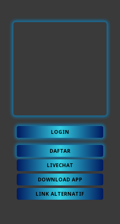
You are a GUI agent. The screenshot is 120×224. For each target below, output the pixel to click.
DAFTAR (60, 150)
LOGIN (60, 131)
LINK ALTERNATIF (60, 193)
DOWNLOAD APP (60, 179)
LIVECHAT (60, 165)
